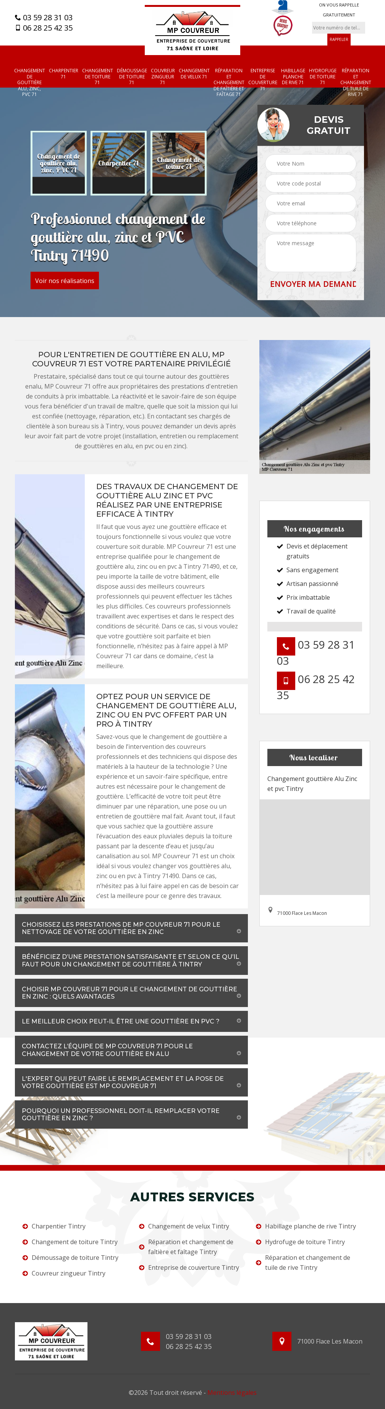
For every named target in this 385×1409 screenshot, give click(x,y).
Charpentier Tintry (54, 1226)
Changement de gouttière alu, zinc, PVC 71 (29, 83)
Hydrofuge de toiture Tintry (300, 1242)
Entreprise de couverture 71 (262, 79)
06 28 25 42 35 (44, 28)
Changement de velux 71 (194, 74)
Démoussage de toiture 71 (132, 77)
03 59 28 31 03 (44, 18)
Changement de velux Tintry (184, 1226)
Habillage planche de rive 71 (293, 77)
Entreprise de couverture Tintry (189, 1267)
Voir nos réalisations (64, 281)
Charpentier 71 (63, 74)
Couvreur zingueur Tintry (64, 1273)
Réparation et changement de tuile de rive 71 (355, 83)
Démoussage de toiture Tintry (70, 1257)
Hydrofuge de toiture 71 (322, 77)
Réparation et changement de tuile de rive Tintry (303, 1262)
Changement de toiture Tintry (70, 1242)
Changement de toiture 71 (97, 77)
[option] (59, 163)
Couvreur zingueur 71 (163, 77)
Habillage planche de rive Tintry (306, 1226)
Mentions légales (232, 1392)
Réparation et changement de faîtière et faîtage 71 (229, 83)
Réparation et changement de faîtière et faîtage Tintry (186, 1247)
